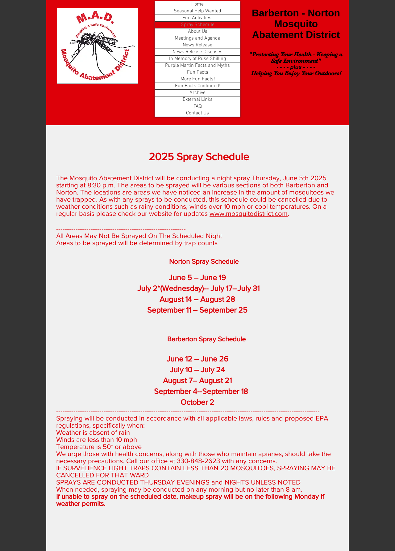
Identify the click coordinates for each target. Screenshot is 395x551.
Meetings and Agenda (197, 38)
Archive (197, 93)
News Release (197, 45)
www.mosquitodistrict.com (249, 213)
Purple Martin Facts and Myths (197, 65)
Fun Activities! (197, 18)
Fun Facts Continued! (197, 86)
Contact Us (197, 113)
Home (197, 4)
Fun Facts (197, 72)
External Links (198, 99)
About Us (197, 31)
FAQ (197, 106)
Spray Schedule (197, 25)
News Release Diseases (197, 52)
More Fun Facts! (198, 79)
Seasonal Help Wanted (197, 11)
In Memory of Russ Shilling (197, 59)
